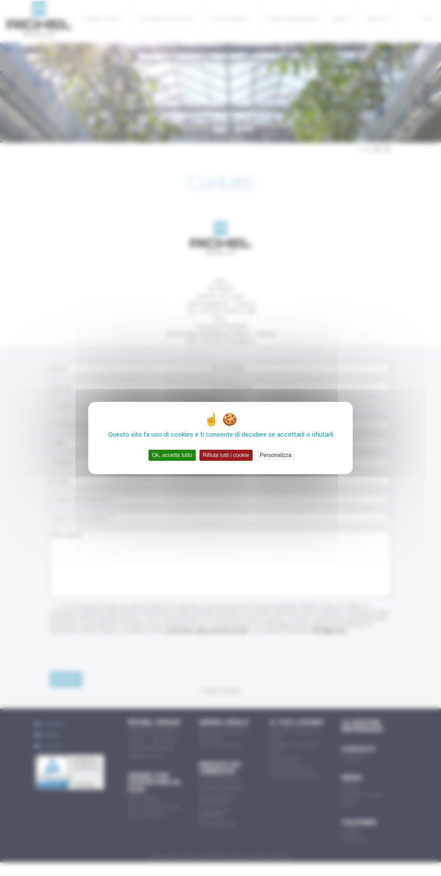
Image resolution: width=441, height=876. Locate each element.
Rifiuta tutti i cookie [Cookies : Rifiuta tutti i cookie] (226, 455)
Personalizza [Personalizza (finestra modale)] (275, 455)
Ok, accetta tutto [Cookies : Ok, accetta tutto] (172, 455)
